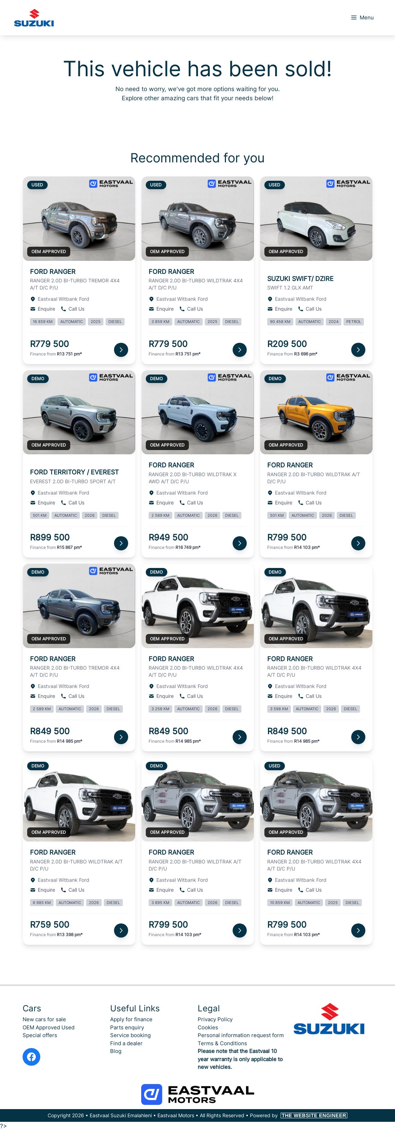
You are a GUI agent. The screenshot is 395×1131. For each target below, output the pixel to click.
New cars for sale (44, 1019)
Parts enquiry (127, 1027)
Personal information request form (241, 1035)
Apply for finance (131, 1019)
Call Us (72, 309)
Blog (115, 1051)
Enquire (42, 309)
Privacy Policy (215, 1019)
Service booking (130, 1035)
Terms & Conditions (222, 1043)
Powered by (298, 1115)
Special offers (40, 1035)
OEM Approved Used (48, 1027)
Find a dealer (126, 1043)
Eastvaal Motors (175, 1115)
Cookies (208, 1027)
